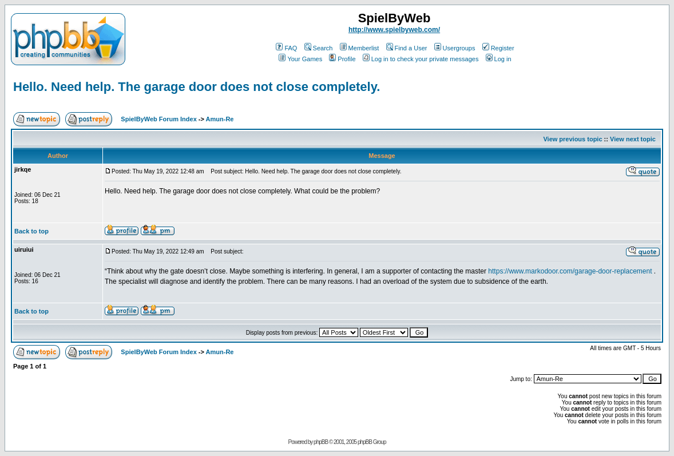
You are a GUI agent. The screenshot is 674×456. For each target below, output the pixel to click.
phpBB (321, 442)
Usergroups (454, 48)
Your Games (300, 58)
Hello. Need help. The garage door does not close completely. (196, 87)
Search (318, 48)
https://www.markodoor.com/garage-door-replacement (570, 271)
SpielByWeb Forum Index (158, 119)
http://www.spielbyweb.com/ (394, 30)
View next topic (633, 139)
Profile (342, 58)
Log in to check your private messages (421, 58)
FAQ (286, 48)
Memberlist (359, 48)
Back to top (31, 231)
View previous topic (572, 139)
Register (498, 48)
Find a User (406, 48)
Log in (499, 58)
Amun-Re (220, 119)
